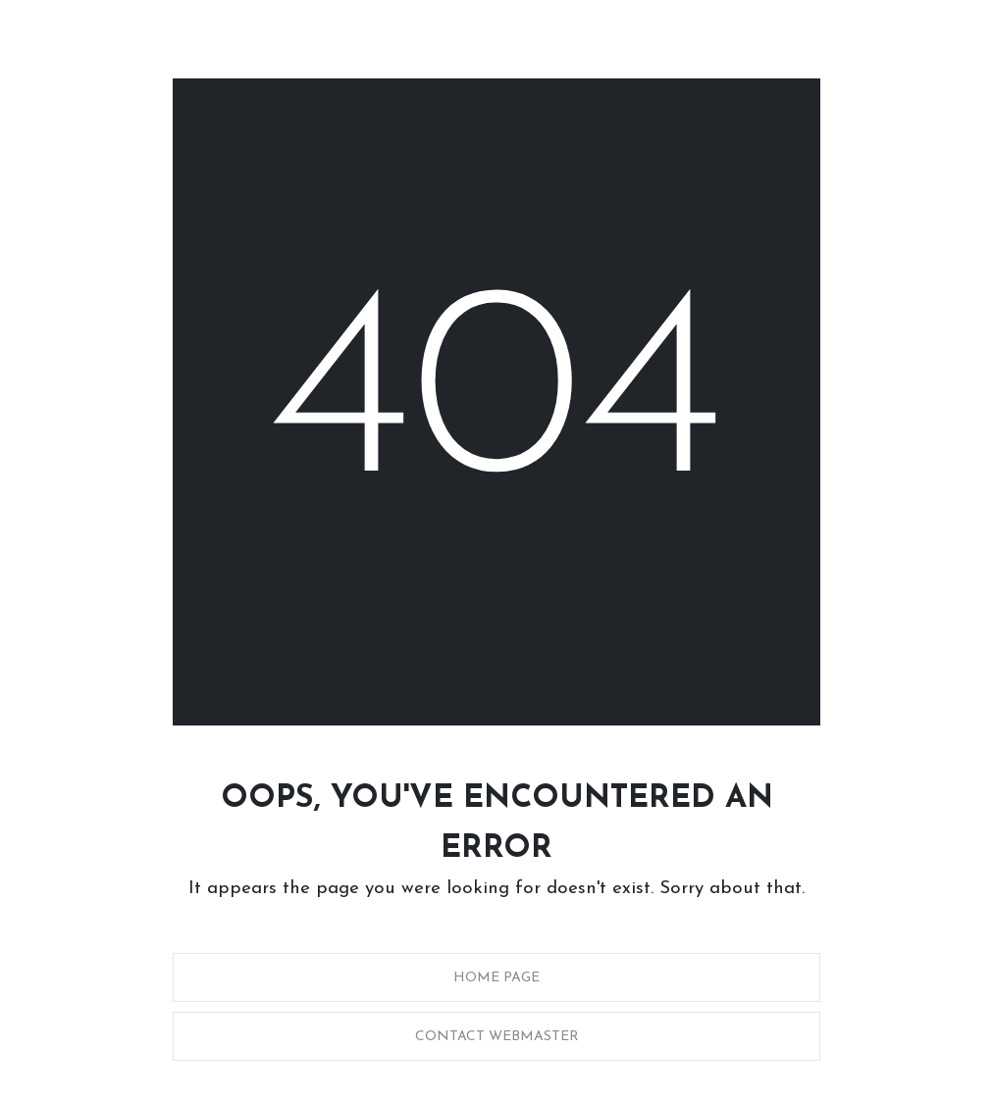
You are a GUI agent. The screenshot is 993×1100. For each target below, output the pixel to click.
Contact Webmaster (497, 1036)
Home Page (496, 978)
